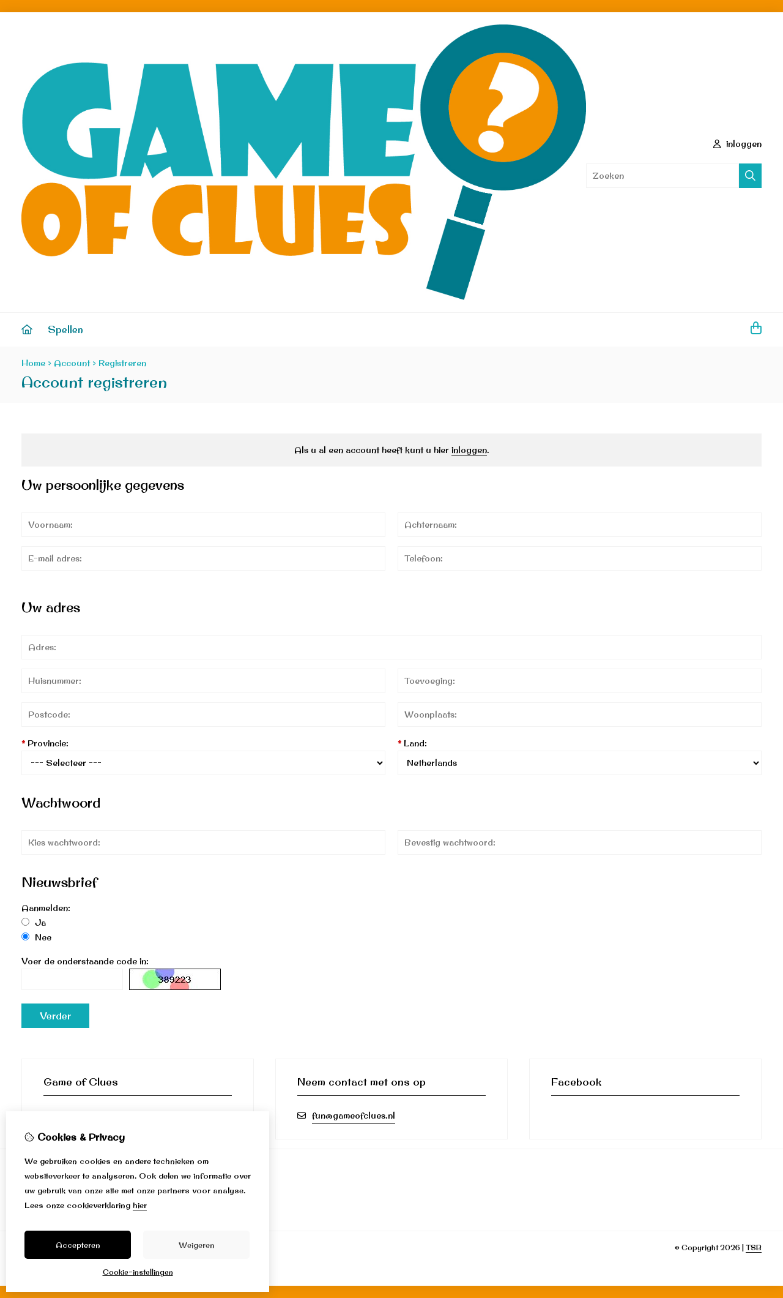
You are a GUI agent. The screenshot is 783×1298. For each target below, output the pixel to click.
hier (140, 1205)
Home (33, 363)
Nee (36, 937)
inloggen (737, 143)
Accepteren (78, 1245)
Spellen (65, 329)
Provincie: (45, 743)
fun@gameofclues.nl (353, 1115)
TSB (754, 1247)
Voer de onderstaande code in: (85, 961)
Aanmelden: (45, 907)
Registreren (122, 363)
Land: (412, 743)
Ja (33, 922)
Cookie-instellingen (138, 1272)
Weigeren (197, 1245)
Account (72, 363)
